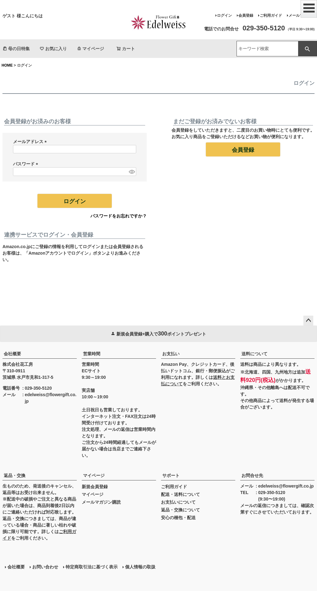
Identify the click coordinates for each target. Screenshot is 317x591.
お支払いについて (178, 502)
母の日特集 (16, 48)
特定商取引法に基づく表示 (92, 566)
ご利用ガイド (271, 15)
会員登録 (245, 15)
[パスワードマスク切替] (131, 172)
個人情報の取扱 (140, 566)
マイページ (90, 48)
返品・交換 (14, 475)
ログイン (224, 15)
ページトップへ (308, 321)
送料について (254, 353)
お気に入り (53, 48)
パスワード (26, 163)
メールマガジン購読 (101, 502)
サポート (171, 475)
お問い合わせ (45, 566)
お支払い (171, 353)
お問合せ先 (252, 475)
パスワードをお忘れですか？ (118, 215)
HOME (7, 65)
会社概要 (12, 353)
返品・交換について (180, 509)
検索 (307, 48)
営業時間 (91, 353)
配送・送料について (180, 494)
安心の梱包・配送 (178, 517)
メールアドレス (31, 141)
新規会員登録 (95, 486)
